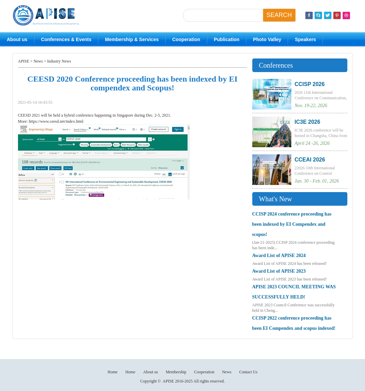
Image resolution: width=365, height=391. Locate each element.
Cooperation (186, 39)
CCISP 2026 (310, 84)
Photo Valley (267, 39)
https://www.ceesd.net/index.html (56, 121)
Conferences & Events (66, 39)
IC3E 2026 (308, 122)
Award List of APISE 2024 (279, 255)
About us (17, 39)
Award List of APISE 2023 (279, 271)
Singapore (125, 115)
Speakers (305, 39)
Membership (176, 372)
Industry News (59, 61)
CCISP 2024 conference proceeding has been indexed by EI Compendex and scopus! (292, 224)
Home (112, 372)
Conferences (276, 65)
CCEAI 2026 (310, 160)
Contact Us (248, 372)
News (38, 61)
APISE (23, 61)
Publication (226, 39)
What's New (275, 199)
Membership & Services (132, 39)
